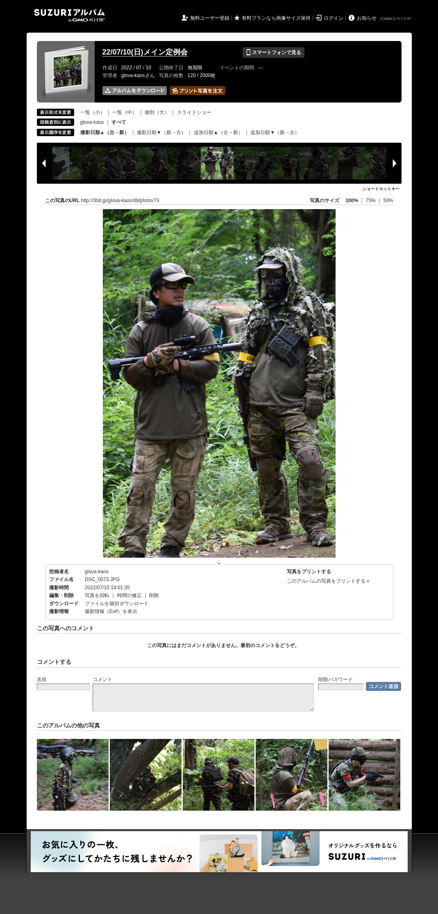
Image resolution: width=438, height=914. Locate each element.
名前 (42, 679)
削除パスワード (335, 679)
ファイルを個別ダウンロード (117, 603)
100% (351, 200)
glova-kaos (92, 122)
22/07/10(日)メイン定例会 (145, 52)
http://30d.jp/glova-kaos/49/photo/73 (120, 200)
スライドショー (194, 112)
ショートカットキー (381, 189)
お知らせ (367, 18)
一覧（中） (124, 112)
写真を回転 (97, 595)
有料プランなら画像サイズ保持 (276, 18)
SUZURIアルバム (69, 15)
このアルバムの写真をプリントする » (328, 581)
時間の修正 (129, 595)
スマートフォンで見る (273, 52)
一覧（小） (92, 112)
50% (388, 200)
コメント (102, 679)
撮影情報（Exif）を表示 (111, 611)
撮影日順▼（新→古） (161, 132)
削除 (154, 595)
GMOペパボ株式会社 (396, 19)
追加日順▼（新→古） (275, 132)
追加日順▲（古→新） (218, 132)
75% (371, 200)
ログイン (333, 18)
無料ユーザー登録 (209, 18)
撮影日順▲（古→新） (104, 132)
